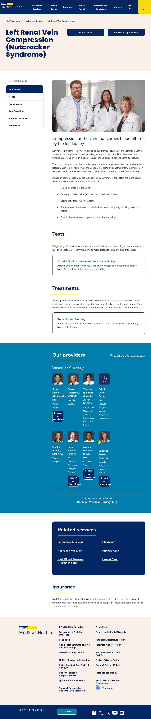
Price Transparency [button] (106, 657)
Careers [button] (118, 7)
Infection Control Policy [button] (109, 629)
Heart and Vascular (70, 535)
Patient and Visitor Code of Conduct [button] (74, 651)
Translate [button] (107, 672)
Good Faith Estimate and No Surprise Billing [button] (74, 630)
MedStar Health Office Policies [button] (108, 638)
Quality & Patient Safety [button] (72, 664)
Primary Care (110, 535)
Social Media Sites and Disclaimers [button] (108, 666)
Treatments (15, 104)
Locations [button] (68, 7)
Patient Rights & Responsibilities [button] (68, 658)
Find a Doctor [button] (54, 7)
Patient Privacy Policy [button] (108, 649)
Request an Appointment (62, 412)
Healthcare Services (34, 21)
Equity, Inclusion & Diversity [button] (111, 616)
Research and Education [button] (100, 7)
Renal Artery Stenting (71, 319)
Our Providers (16, 111)
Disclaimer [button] (101, 611)
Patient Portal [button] (82, 7)
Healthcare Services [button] (37, 7)
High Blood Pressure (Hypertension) (70, 545)
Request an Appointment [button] (126, 32)
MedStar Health (13, 21)
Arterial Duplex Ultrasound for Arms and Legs (86, 261)
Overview (14, 89)
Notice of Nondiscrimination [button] (74, 644)
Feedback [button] (64, 624)
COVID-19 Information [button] (71, 611)
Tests (12, 96)
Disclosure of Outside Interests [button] (70, 618)
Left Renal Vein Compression (60, 21)
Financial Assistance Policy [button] (110, 624)
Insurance (14, 125)
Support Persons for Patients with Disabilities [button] (73, 673)
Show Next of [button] (99, 486)
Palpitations (67, 207)
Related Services (18, 118)
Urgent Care (110, 543)
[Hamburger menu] (144, 7)
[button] (133, 7)
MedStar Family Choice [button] (71, 636)
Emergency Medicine (70, 526)
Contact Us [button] (67, 706)
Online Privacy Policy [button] (107, 644)
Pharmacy (108, 526)
